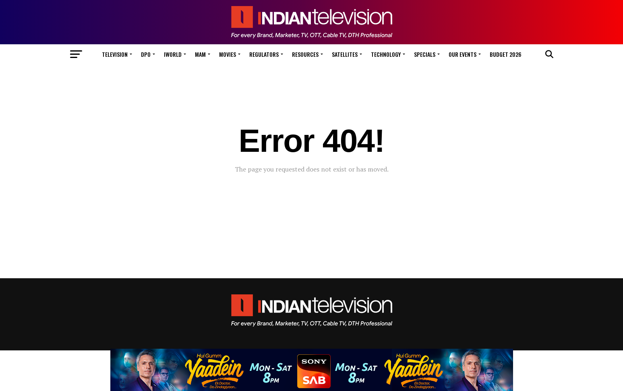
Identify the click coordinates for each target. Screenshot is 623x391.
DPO (146, 54)
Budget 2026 (506, 54)
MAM (200, 54)
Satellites (345, 54)
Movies (227, 54)
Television (115, 54)
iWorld (173, 54)
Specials (424, 54)
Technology (386, 54)
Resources (305, 54)
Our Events (462, 54)
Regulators (264, 54)
